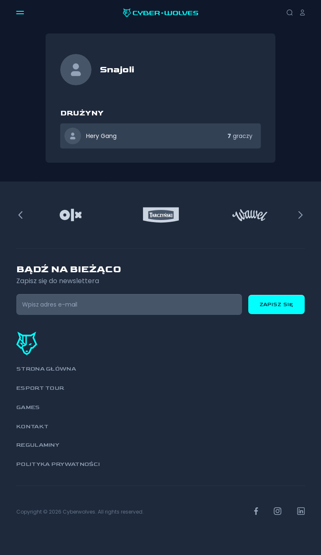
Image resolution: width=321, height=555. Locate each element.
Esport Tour (40, 387)
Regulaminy (37, 444)
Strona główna (46, 368)
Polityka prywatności (58, 464)
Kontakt (32, 426)
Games (28, 407)
